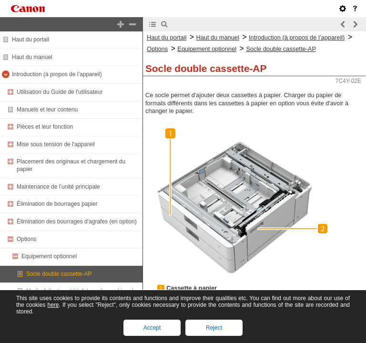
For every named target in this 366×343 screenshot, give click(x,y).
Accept (152, 327)
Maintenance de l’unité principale (58, 186)
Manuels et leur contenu (47, 109)
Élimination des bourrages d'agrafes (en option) (77, 221)
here (53, 305)
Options (26, 239)
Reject (214, 327)
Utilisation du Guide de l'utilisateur (59, 92)
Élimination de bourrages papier (57, 204)
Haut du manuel (32, 57)
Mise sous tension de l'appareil (56, 144)
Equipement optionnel (49, 256)
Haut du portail (30, 39)
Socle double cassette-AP (59, 274)
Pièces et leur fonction (45, 126)
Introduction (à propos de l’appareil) (57, 74)
